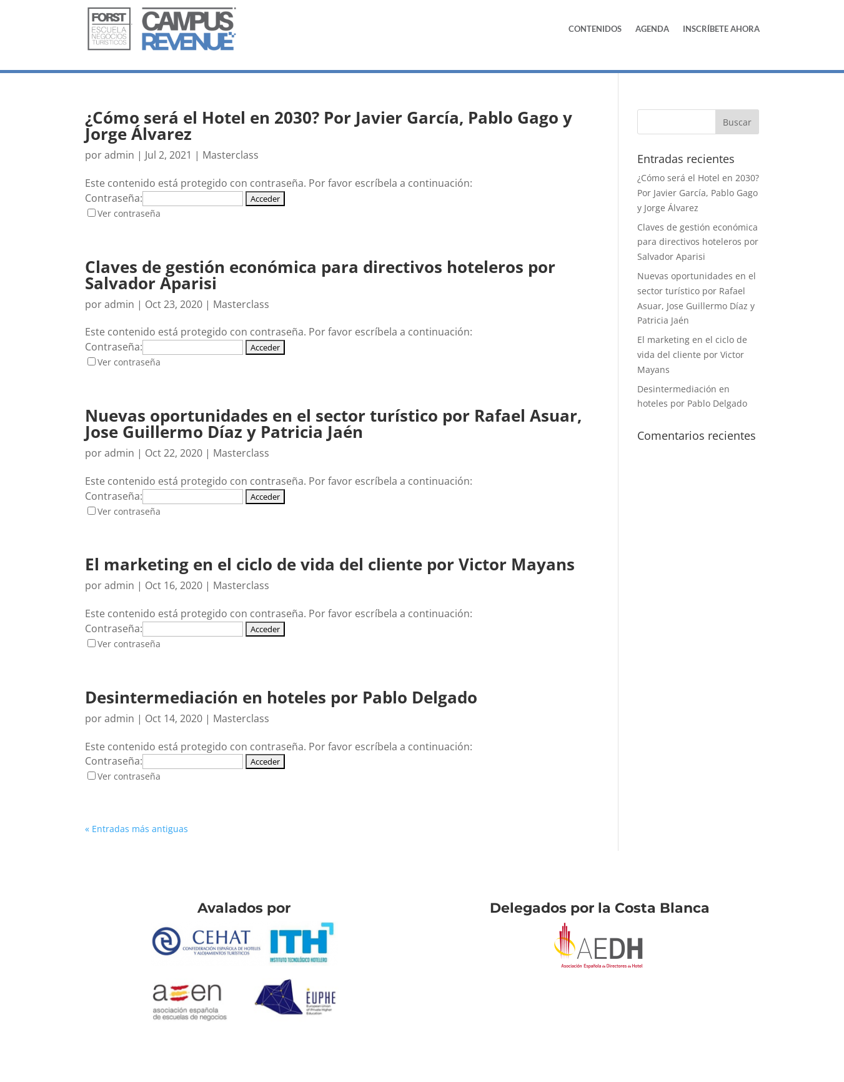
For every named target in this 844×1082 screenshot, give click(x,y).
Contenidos (595, 29)
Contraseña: (164, 198)
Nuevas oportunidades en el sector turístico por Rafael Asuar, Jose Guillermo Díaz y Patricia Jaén (333, 423)
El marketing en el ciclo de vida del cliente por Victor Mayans (330, 564)
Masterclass (230, 155)
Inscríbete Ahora (721, 29)
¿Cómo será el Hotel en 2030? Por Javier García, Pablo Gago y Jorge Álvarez (328, 125)
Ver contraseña (129, 213)
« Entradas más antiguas (136, 829)
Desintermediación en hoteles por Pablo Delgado (281, 697)
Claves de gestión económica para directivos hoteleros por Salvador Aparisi (320, 275)
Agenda (652, 29)
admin (119, 155)
